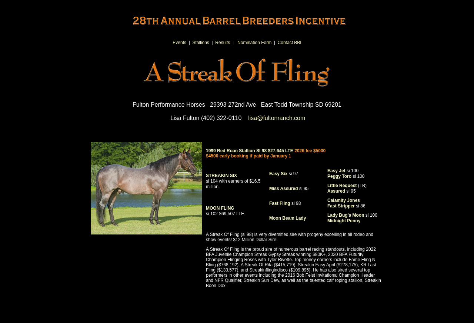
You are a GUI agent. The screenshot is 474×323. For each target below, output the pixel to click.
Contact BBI (289, 42)
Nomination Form (254, 42)
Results (222, 42)
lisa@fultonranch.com (276, 118)
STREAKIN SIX (233, 181)
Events (179, 42)
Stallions (201, 42)
